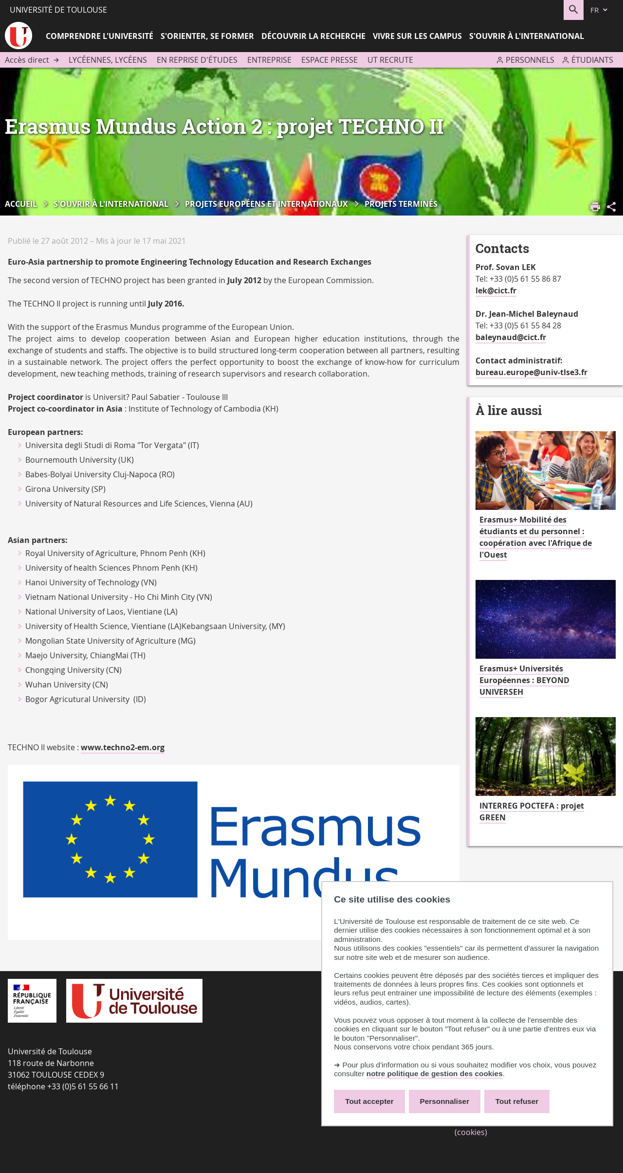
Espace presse (329, 59)
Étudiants (592, 59)
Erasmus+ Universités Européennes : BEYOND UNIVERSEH (524, 680)
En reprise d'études (197, 59)
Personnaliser (445, 1101)
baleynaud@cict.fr (511, 337)
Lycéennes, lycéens (108, 59)
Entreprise (269, 59)
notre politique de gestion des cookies (434, 1073)
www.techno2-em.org (123, 747)
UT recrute (390, 59)
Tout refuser (516, 1101)
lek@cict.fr (496, 290)
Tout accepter (369, 1101)
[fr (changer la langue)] (599, 10)
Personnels (530, 59)
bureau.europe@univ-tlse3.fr (531, 372)
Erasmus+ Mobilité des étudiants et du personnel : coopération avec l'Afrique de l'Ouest (535, 537)
